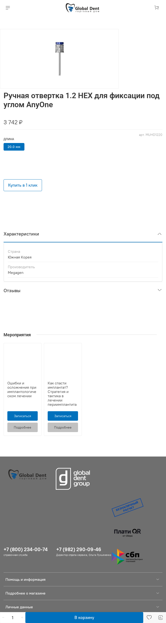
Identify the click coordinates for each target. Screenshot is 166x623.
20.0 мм (14, 147)
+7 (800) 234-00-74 (26, 549)
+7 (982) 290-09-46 (78, 549)
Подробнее (22, 427)
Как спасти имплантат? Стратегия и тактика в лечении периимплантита (62, 394)
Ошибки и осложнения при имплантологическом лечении (21, 389)
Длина (9, 139)
